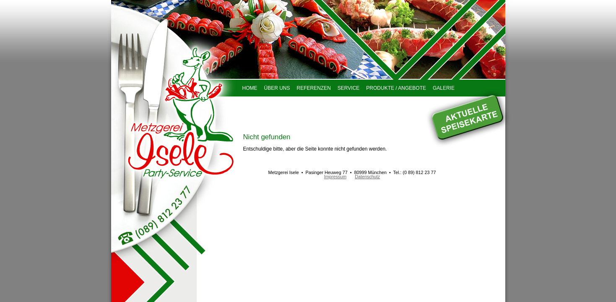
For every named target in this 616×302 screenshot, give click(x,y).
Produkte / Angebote (396, 88)
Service (348, 88)
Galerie (444, 88)
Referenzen (314, 88)
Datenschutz (367, 176)
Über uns (277, 88)
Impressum (335, 176)
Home (249, 88)
